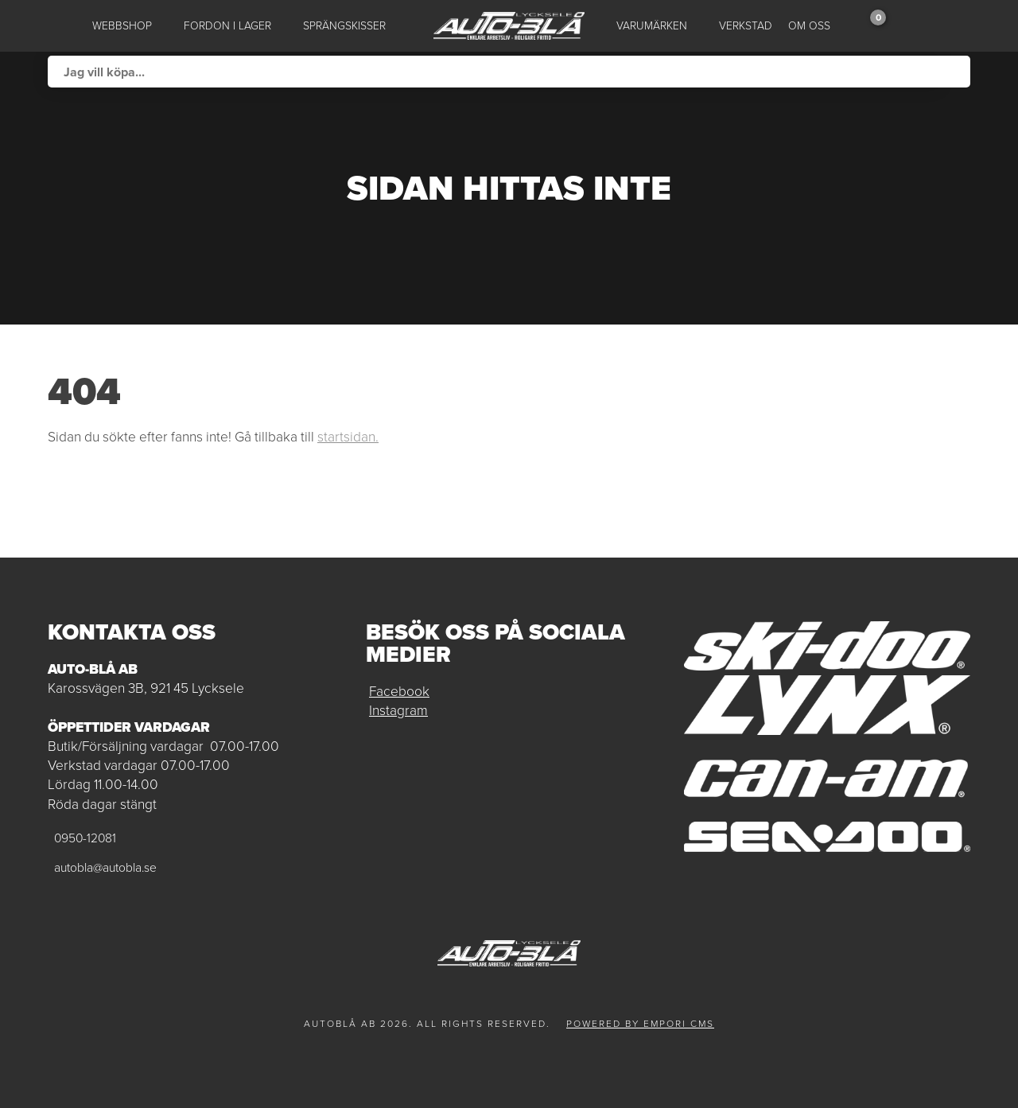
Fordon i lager (227, 25)
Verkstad (745, 25)
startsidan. (348, 436)
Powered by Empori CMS (640, 1024)
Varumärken (651, 25)
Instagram (398, 710)
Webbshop (122, 25)
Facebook (399, 691)
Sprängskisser (344, 25)
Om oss (809, 25)
